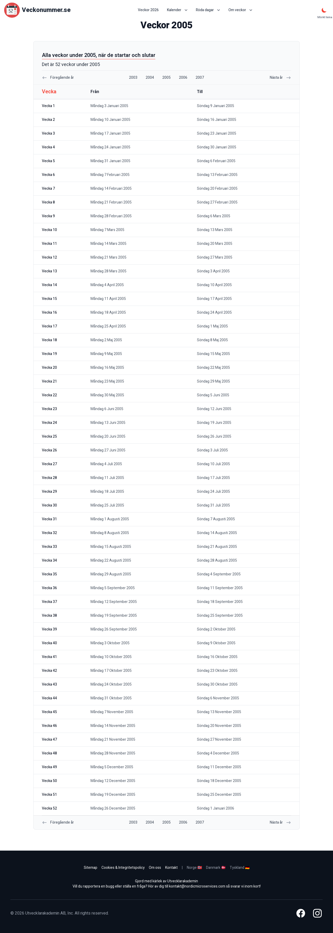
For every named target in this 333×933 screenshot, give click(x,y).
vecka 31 (49, 519)
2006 (183, 77)
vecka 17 (49, 326)
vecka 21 (49, 381)
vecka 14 (49, 285)
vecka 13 (49, 271)
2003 (133, 77)
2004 (150, 77)
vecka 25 (49, 436)
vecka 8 (48, 202)
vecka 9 (48, 216)
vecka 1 (48, 106)
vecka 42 (49, 670)
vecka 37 (49, 602)
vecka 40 (49, 643)
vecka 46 (49, 725)
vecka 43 (49, 684)
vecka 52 (49, 808)
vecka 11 (49, 243)
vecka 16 (49, 312)
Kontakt (171, 867)
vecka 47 (49, 739)
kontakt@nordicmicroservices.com (197, 886)
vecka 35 (49, 574)
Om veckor (240, 10)
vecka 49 (49, 767)
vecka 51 (49, 794)
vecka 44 (49, 698)
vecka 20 (49, 367)
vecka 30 (49, 505)
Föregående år (58, 77)
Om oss (155, 867)
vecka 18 (49, 340)
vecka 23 (49, 409)
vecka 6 (48, 175)
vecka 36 (49, 588)
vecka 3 (48, 133)
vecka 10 (49, 230)
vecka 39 (49, 629)
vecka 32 (49, 533)
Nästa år (280, 77)
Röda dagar (208, 10)
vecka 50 (49, 781)
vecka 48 (49, 753)
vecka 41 (49, 657)
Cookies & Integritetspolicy (123, 867)
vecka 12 (49, 257)
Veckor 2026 (148, 10)
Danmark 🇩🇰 (216, 867)
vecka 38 (49, 615)
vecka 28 (49, 478)
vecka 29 (49, 491)
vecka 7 (48, 188)
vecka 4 (48, 147)
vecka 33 (49, 546)
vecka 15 (49, 298)
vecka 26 (49, 450)
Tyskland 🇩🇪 (239, 867)
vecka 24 (49, 422)
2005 (166, 77)
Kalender (177, 10)
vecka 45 (49, 712)
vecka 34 (49, 560)
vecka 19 (49, 354)
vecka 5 (48, 161)
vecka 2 (48, 119)
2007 (200, 77)
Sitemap (90, 867)
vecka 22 (49, 395)
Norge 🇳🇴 (194, 867)
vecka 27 (49, 464)
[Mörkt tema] (324, 10)
